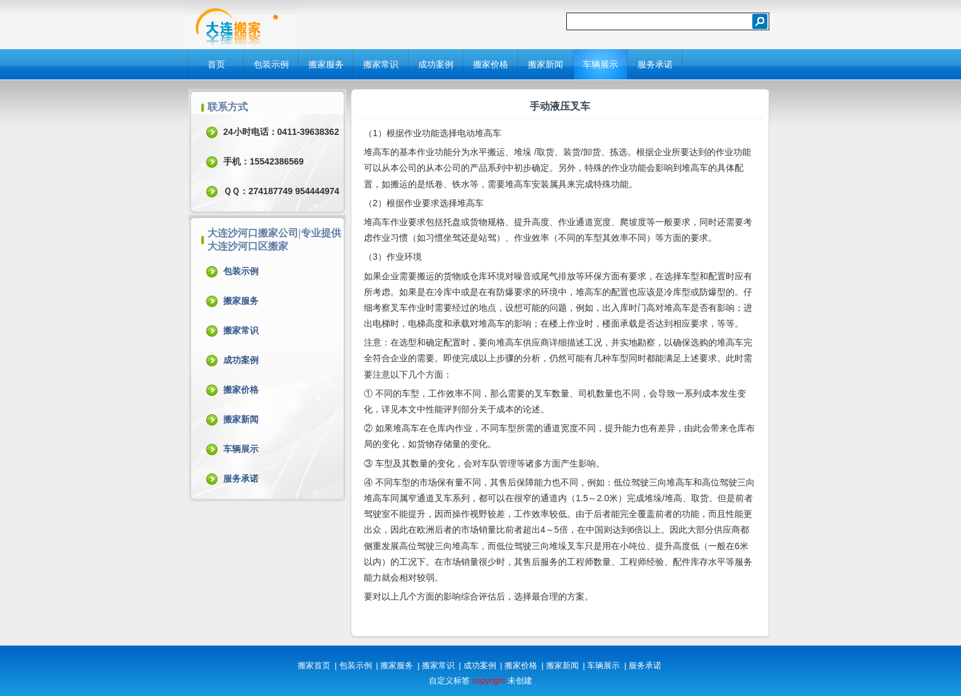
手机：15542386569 (263, 161)
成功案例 (435, 64)
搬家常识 (381, 64)
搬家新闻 (545, 64)
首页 (216, 64)
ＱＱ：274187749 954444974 (281, 191)
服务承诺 (655, 64)
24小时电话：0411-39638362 (281, 132)
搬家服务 (326, 64)
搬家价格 (490, 64)
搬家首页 (314, 665)
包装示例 (271, 64)
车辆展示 (600, 64)
